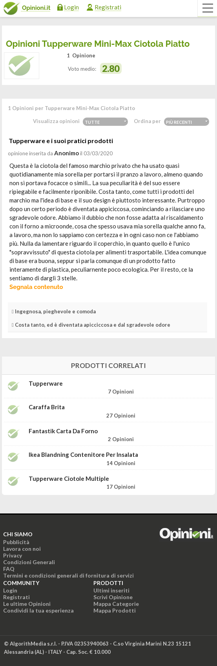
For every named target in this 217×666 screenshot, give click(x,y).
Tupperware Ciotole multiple (69, 478)
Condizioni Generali (29, 562)
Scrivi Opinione (113, 597)
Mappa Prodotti (114, 610)
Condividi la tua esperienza (38, 610)
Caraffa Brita (47, 407)
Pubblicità (16, 542)
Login (71, 7)
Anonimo (66, 152)
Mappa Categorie (116, 603)
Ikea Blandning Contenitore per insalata (83, 454)
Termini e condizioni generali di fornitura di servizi (68, 575)
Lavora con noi (22, 548)
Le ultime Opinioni (27, 603)
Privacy (12, 555)
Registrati (108, 7)
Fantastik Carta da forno (63, 431)
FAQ (9, 568)
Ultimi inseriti (111, 590)
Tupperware (46, 383)
